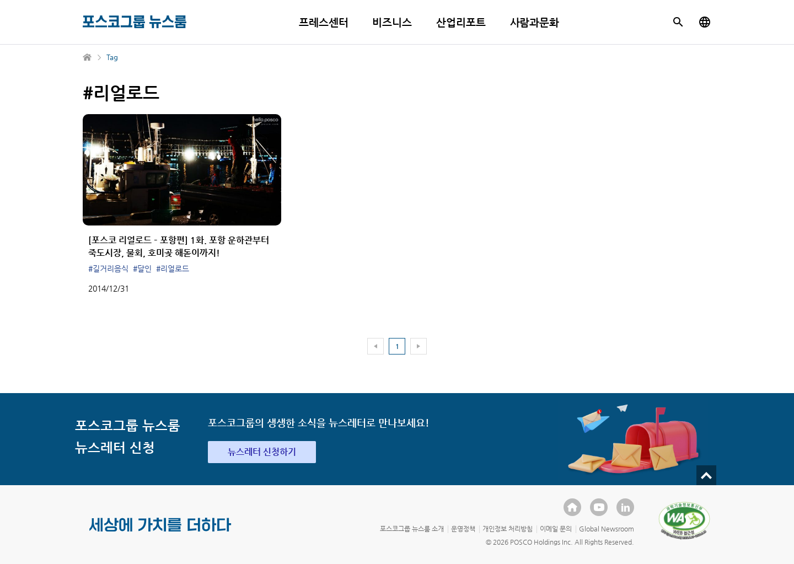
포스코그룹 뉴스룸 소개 (412, 529)
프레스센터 (323, 22)
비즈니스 (392, 22)
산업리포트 (461, 22)
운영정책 (463, 529)
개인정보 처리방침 (507, 529)
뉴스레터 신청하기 (262, 452)
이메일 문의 (556, 529)
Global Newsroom (606, 529)
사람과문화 (535, 22)
